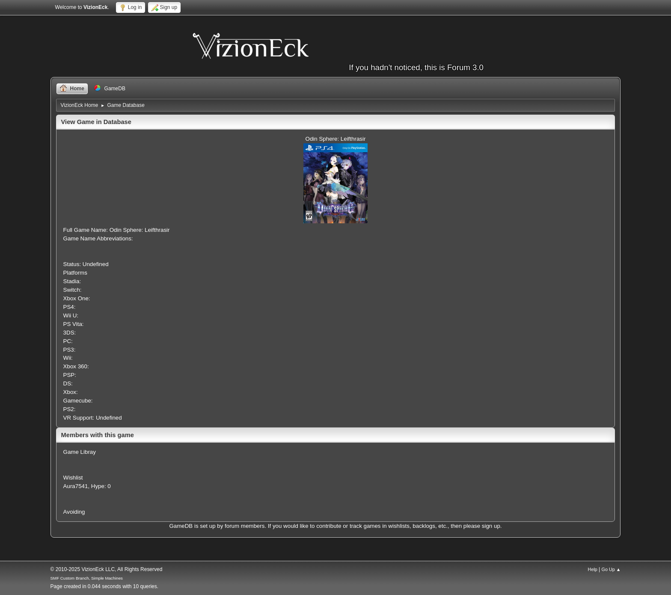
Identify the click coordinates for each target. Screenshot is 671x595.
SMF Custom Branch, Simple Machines (86, 578)
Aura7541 (75, 486)
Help (592, 569)
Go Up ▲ (611, 569)
